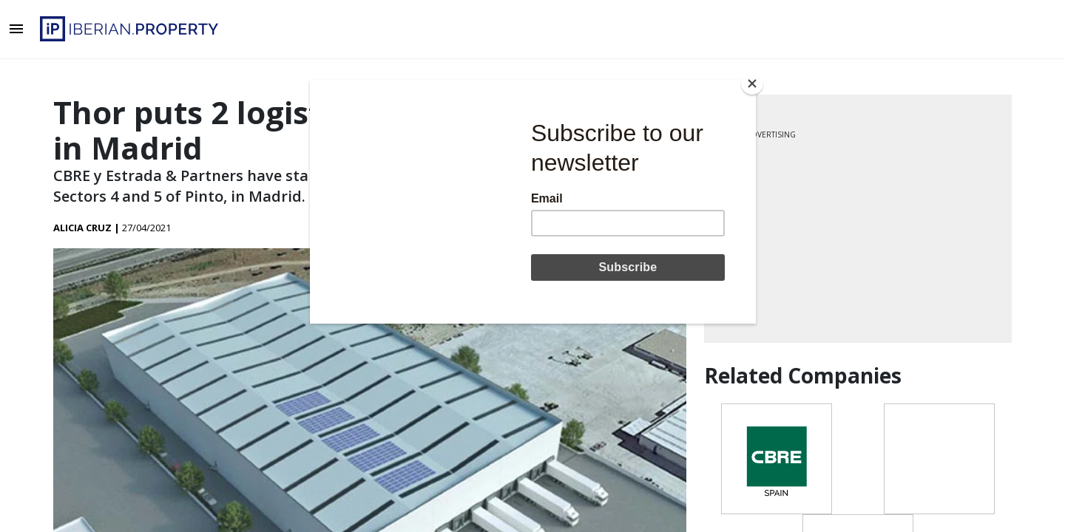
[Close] (752, 83)
